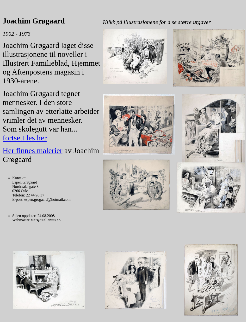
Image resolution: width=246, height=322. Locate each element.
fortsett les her (25, 137)
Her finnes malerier (32, 150)
